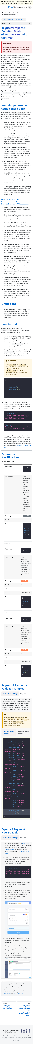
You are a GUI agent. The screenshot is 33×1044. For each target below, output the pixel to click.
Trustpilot (7, 999)
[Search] (30, 7)
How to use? (26, 848)
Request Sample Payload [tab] (9, 735)
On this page (6, 23)
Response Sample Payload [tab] (23, 735)
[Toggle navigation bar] (6, 7)
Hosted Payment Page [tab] (10, 696)
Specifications (9, 854)
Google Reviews (18, 999)
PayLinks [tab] (23, 696)
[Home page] (2, 12)
